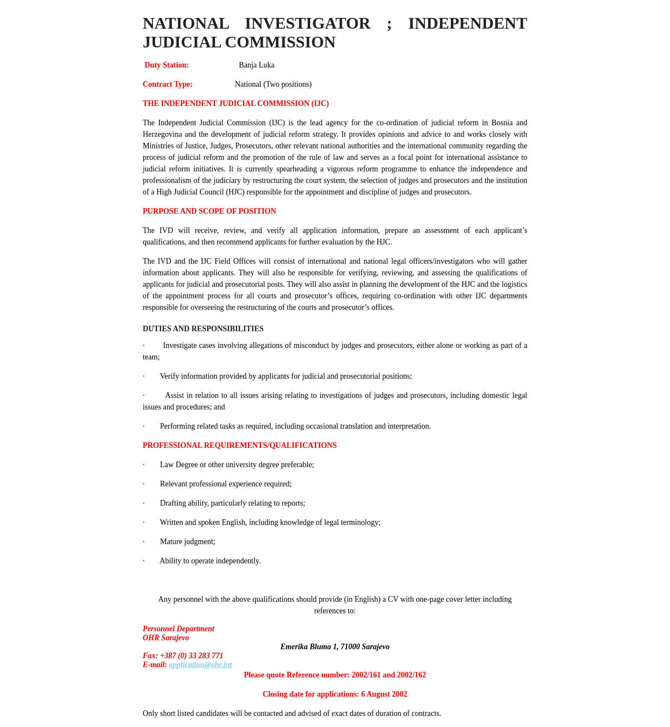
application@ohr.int (200, 664)
